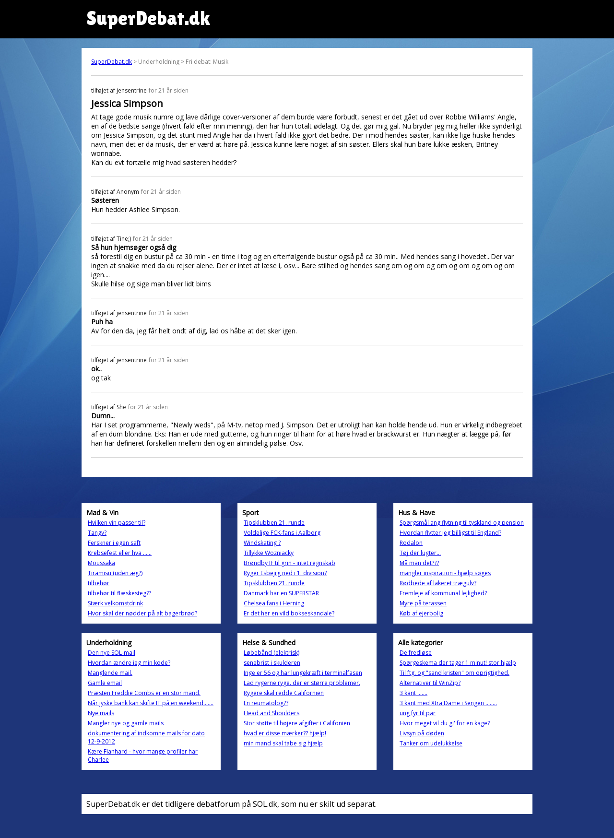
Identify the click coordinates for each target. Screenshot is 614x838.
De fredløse (416, 653)
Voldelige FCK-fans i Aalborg (282, 533)
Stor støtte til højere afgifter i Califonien (297, 723)
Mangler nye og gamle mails (126, 723)
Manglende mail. (110, 673)
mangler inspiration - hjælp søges (445, 573)
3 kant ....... (413, 693)
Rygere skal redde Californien (284, 693)
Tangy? (97, 533)
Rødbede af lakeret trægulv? (438, 583)
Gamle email (105, 683)
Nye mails (101, 713)
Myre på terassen (423, 603)
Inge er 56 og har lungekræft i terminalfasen (303, 673)
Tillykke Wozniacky (269, 553)
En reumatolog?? (266, 703)
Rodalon (411, 543)
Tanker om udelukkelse (431, 743)
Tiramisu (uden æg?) (115, 573)
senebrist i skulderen (272, 663)
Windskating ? (262, 543)
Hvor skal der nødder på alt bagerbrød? (142, 613)
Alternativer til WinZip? (430, 683)
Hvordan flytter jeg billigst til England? (450, 533)
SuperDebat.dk (111, 62)
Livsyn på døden (422, 733)
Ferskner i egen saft (114, 543)
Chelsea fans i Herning (274, 603)
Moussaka (101, 563)
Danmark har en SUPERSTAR (281, 593)
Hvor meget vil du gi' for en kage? (445, 723)
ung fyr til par (418, 713)
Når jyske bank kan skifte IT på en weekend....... (150, 703)
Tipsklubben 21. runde (274, 523)
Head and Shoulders (271, 713)
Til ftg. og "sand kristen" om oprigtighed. (454, 673)
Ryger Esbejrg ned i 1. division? (285, 573)
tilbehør (98, 583)
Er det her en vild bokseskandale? (289, 613)
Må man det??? (419, 563)
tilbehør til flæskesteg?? (119, 593)
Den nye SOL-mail (111, 653)
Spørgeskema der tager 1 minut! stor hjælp (458, 663)
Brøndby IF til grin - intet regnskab (289, 563)
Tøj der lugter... (420, 553)
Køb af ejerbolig (421, 613)
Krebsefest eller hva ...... (120, 553)
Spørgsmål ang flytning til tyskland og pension (462, 523)
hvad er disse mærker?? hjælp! (285, 733)
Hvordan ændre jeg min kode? (129, 663)
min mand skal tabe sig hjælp (283, 743)
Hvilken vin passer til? (116, 523)
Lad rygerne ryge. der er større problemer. (302, 683)
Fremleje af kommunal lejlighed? (443, 593)
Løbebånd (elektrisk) (271, 653)
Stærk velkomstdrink (115, 603)
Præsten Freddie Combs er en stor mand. (144, 693)
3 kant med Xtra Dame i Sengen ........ (448, 703)
